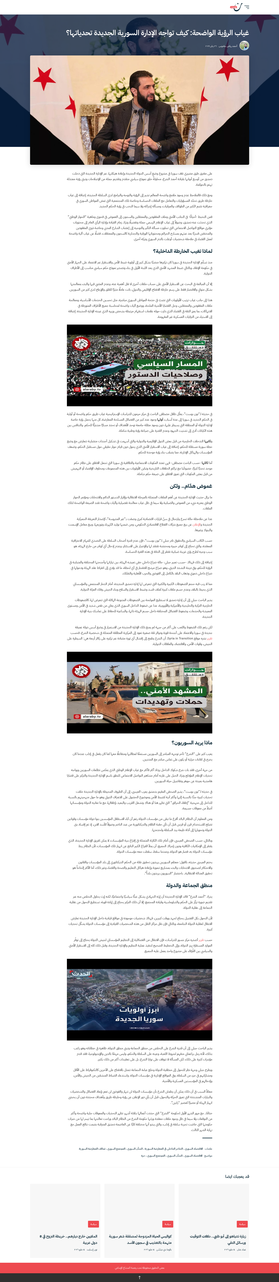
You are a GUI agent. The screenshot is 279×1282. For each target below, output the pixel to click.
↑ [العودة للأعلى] (140, 1277)
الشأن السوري (135, 1149)
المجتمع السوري (116, 1149)
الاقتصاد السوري (194, 1149)
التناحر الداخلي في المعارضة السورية (164, 1149)
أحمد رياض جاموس (228, 46)
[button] (245, 7)
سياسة (242, 1224)
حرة (143, 1156)
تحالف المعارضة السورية (92, 1149)
